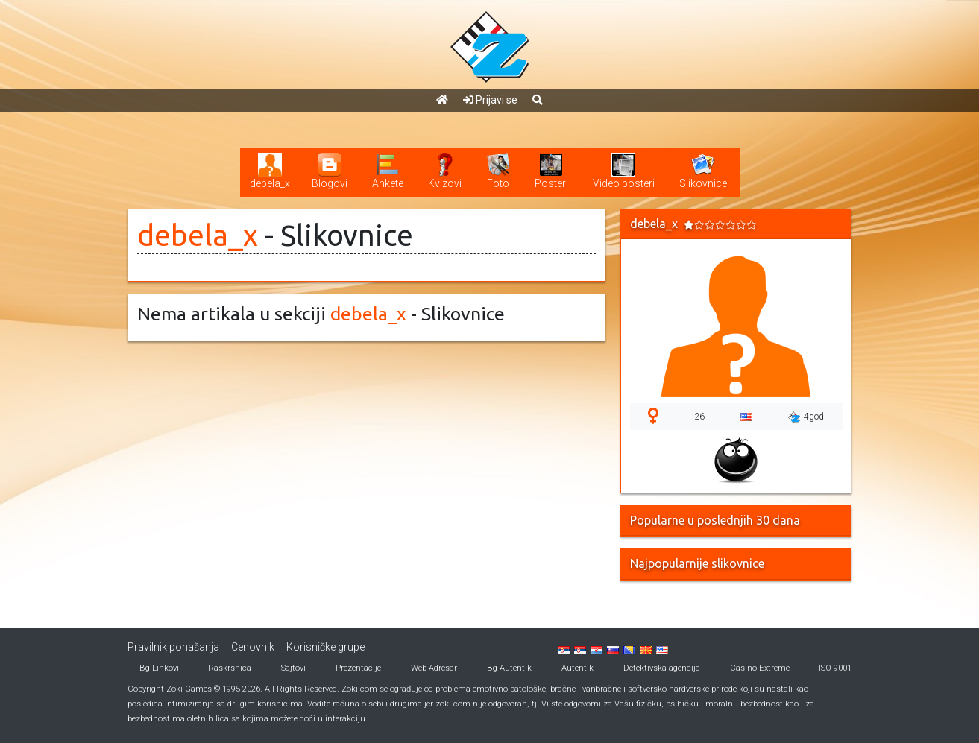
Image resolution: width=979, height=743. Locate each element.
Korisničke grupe (325, 647)
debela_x (197, 235)
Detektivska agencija (661, 668)
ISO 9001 (835, 668)
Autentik (577, 668)
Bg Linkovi (159, 668)
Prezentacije (358, 668)
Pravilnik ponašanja (173, 647)
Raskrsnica (229, 668)
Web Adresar (434, 668)
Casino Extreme (760, 668)
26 (699, 416)
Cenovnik (252, 647)
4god (806, 417)
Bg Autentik (509, 668)
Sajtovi (293, 668)
